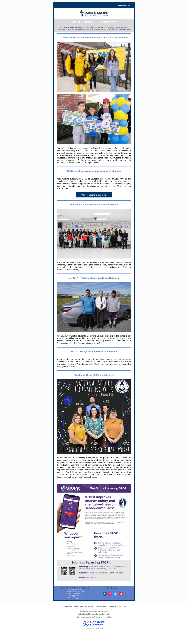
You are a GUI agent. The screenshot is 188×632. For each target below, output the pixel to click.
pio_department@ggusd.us (92, 617)
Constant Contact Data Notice (99, 614)
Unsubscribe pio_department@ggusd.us (94, 611)
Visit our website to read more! (94, 195)
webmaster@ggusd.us (75, 598)
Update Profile (83, 614)
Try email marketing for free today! (94, 628)
